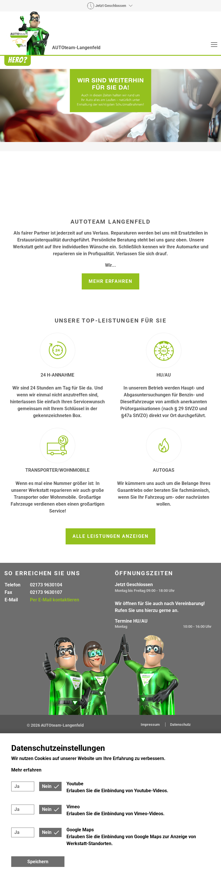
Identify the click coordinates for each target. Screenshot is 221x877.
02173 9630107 (46, 592)
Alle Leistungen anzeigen (111, 536)
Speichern (37, 861)
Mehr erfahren (110, 281)
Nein (47, 786)
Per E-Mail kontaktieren (54, 599)
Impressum (151, 724)
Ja (17, 786)
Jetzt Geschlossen (110, 6)
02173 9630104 (46, 585)
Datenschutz (180, 724)
